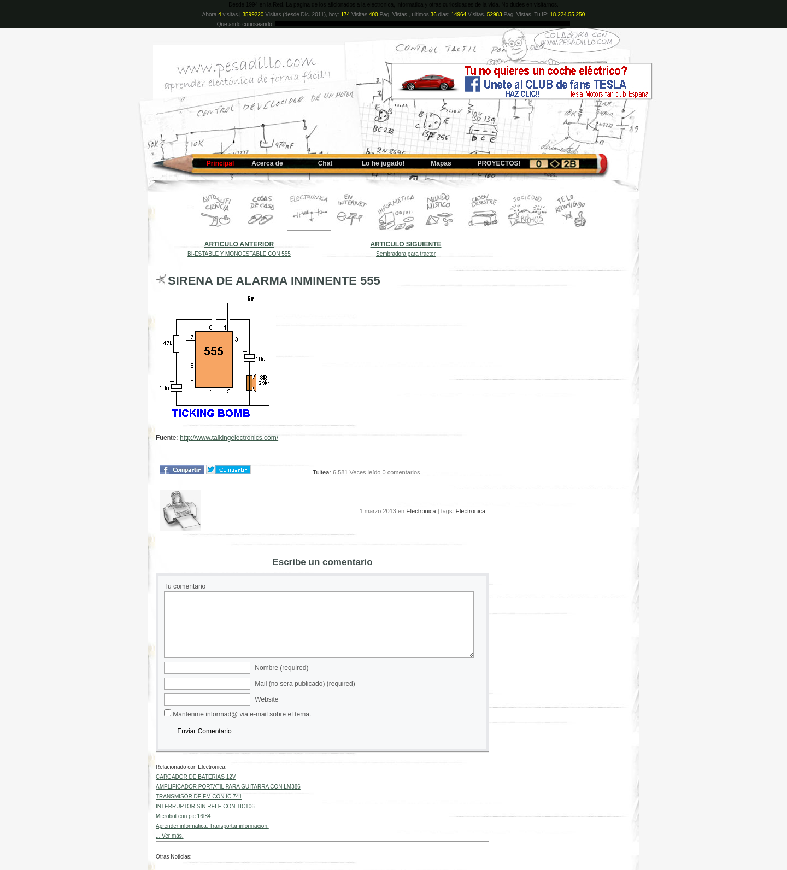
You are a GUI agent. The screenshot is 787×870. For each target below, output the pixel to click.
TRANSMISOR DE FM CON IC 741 (199, 796)
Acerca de (267, 163)
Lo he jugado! (383, 163)
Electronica (421, 511)
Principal (220, 163)
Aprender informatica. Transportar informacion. (212, 826)
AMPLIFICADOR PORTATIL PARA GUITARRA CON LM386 (228, 787)
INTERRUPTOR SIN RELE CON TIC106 (205, 806)
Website (266, 699)
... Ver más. (170, 836)
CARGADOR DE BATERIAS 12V (196, 777)
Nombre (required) (281, 668)
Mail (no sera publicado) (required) (305, 683)
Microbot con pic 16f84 (183, 816)
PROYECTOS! (498, 163)
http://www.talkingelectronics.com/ (229, 438)
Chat (325, 163)
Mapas (441, 163)
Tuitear (322, 472)
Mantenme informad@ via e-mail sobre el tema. (242, 714)
